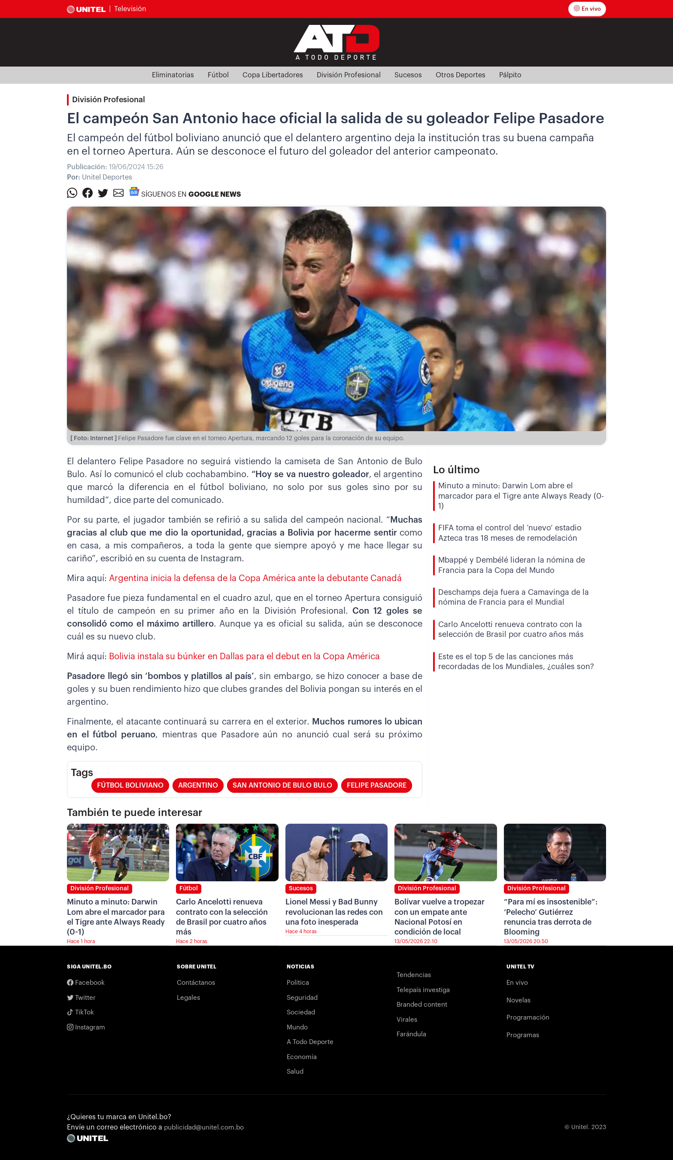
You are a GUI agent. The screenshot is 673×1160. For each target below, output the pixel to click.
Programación (527, 1017)
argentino (198, 785)
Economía (302, 1057)
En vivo (587, 8)
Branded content (422, 1005)
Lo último (456, 470)
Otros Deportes (460, 75)
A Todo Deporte (310, 1042)
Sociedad (301, 1012)
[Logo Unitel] (336, 42)
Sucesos (408, 75)
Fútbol (218, 75)
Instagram (86, 1027)
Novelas (518, 1000)
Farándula (411, 1034)
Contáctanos (196, 983)
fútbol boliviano (130, 785)
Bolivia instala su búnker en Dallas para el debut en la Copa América (244, 656)
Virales (407, 1020)
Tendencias (414, 975)
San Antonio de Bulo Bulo (282, 785)
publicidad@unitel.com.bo (204, 1127)
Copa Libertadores (273, 75)
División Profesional (349, 75)
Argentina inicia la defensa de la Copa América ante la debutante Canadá (255, 578)
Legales (188, 998)
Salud (295, 1072)
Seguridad (302, 998)
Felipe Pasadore (376, 785)
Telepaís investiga (423, 990)
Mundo (297, 1027)
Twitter (81, 998)
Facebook (86, 983)
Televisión (130, 9)
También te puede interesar (135, 812)
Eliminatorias (173, 75)
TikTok (80, 1012)
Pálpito (510, 75)
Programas (522, 1035)
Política (298, 983)
